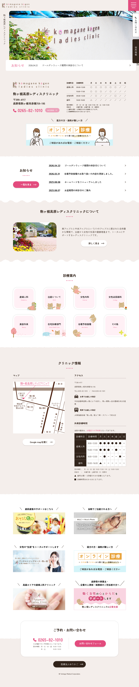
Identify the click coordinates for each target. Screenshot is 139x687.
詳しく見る (94, 243)
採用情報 (135, 51)
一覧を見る (26, 184)
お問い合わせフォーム (90, 643)
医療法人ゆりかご (69, 664)
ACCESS (50, 110)
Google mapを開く (39, 442)
